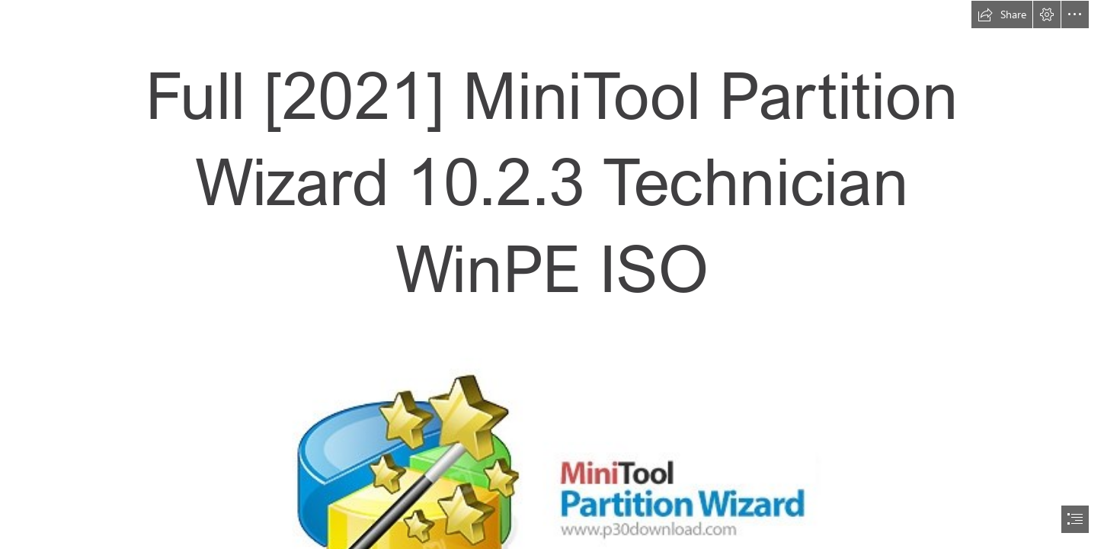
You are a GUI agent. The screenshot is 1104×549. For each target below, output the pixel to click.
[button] (1001, 14)
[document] (552, 274)
